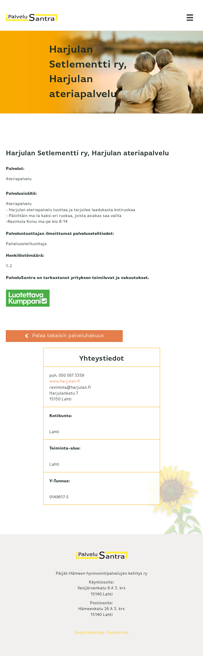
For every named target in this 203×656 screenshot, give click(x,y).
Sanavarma (118, 633)
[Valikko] (190, 17)
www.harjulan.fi (64, 381)
